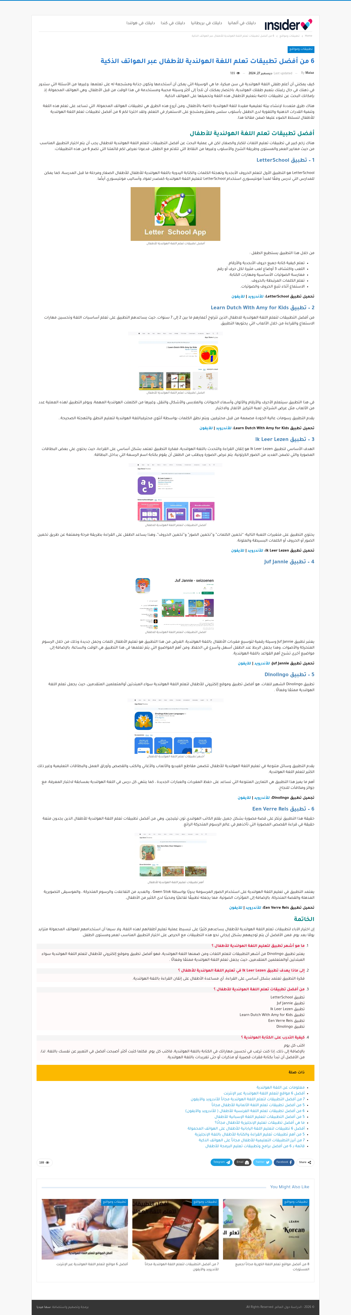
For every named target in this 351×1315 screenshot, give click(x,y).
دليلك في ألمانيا (242, 23)
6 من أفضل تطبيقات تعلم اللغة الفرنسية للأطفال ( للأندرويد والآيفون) (245, 1111)
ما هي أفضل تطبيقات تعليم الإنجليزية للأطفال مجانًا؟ (260, 1123)
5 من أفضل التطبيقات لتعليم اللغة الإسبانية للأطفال (259, 1117)
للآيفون (238, 297)
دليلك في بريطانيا (206, 23)
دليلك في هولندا (141, 23)
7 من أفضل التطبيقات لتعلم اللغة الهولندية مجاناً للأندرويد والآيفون (248, 1100)
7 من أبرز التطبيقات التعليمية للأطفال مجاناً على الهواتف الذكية (252, 1141)
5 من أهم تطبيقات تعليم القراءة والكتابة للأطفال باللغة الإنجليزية (250, 1135)
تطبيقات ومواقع (301, 49)
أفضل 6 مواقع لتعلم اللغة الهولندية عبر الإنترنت (264, 1094)
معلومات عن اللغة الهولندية (281, 1088)
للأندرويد (255, 297)
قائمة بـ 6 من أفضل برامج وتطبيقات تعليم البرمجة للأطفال (255, 1146)
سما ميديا (44, 1307)
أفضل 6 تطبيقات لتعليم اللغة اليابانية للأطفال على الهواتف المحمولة (246, 1129)
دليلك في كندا (173, 23)
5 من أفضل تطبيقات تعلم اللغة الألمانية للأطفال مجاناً (258, 1105)
